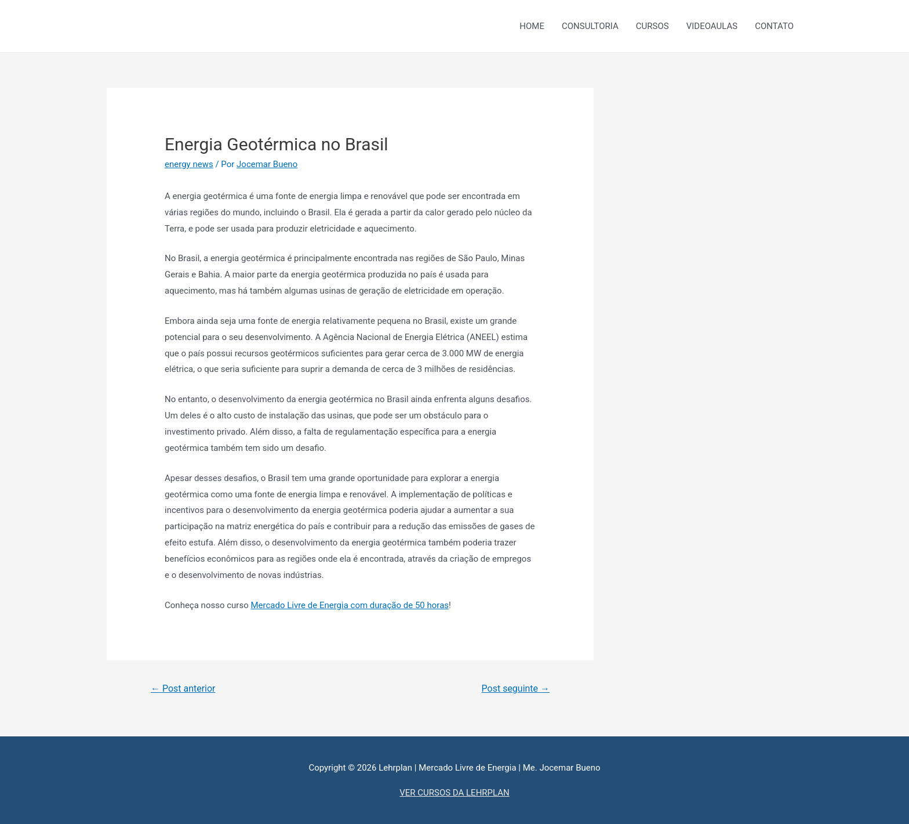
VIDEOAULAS (711, 26)
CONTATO (774, 26)
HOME (531, 26)
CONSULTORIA (590, 26)
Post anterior (183, 688)
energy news (189, 164)
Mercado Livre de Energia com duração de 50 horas (349, 605)
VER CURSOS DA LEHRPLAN (454, 792)
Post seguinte (516, 688)
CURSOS (652, 26)
